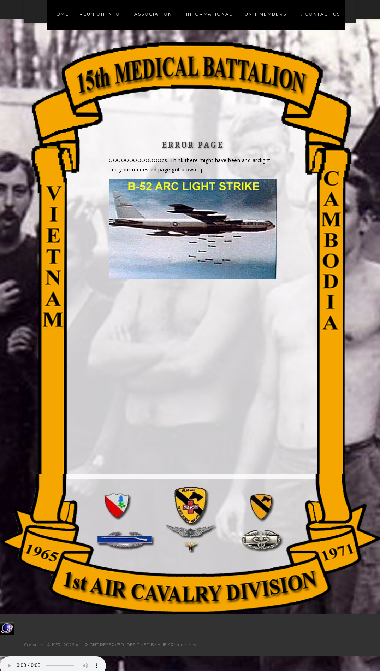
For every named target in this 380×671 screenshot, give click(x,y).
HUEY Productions (177, 644)
